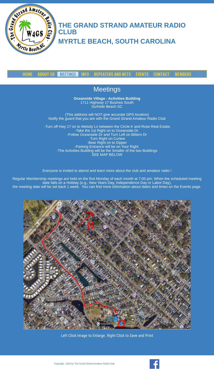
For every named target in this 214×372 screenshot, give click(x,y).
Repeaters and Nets (112, 74)
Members (183, 74)
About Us (46, 74)
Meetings (68, 74)
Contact (162, 74)
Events (142, 74)
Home (27, 74)
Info (85, 74)
